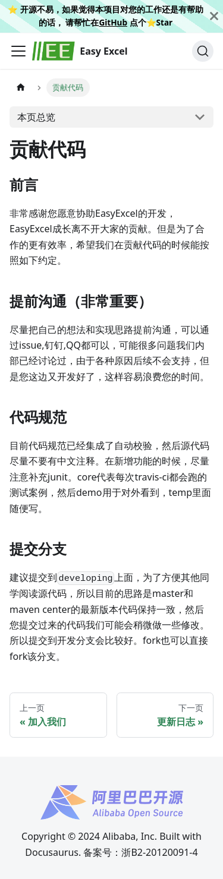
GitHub (113, 22)
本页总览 (36, 117)
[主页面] (21, 87)
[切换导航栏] (18, 51)
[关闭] (214, 16)
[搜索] (202, 51)
